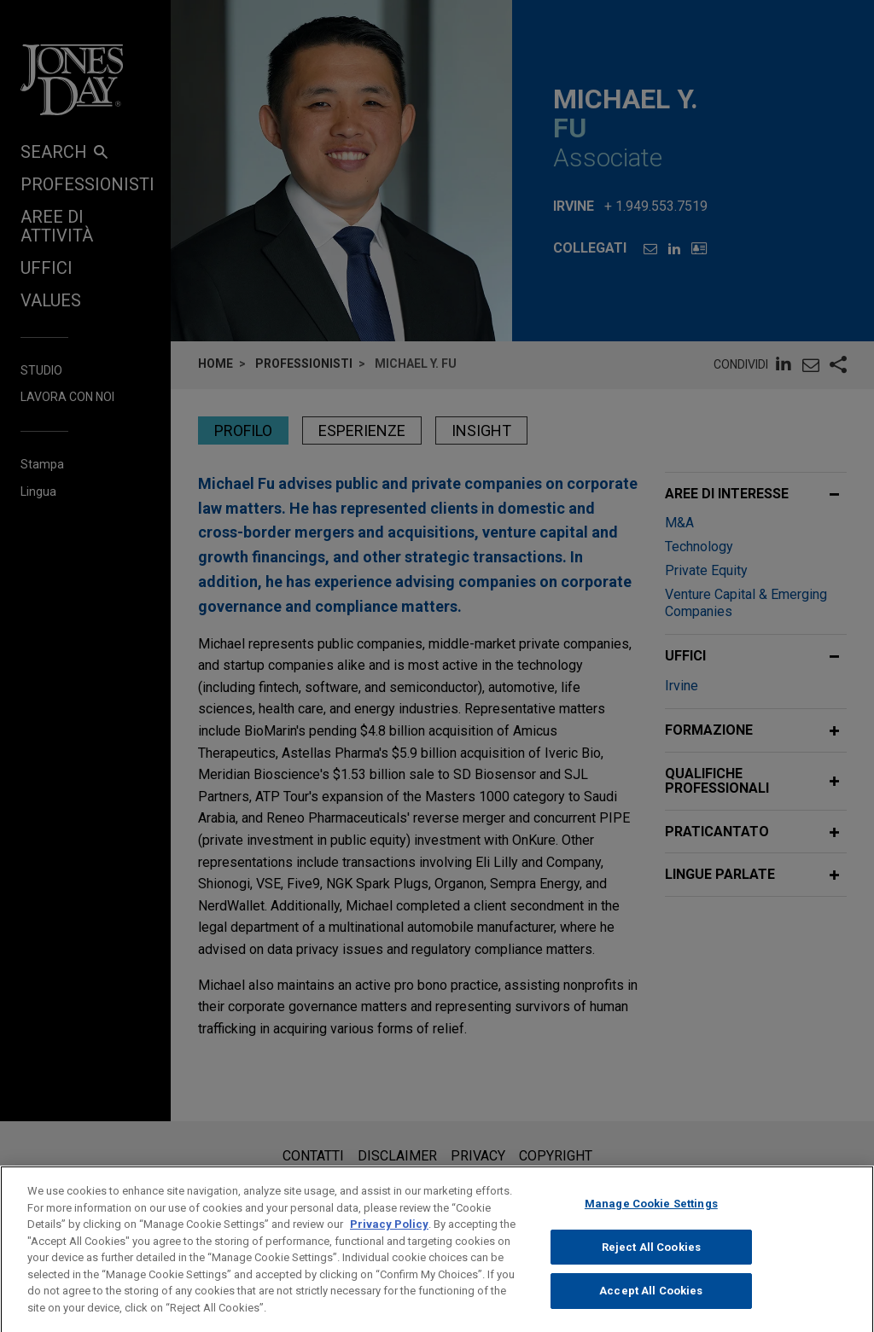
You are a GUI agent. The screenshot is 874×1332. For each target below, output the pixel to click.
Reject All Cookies (651, 1262)
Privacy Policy (389, 1240)
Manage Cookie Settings (651, 1219)
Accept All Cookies (650, 1306)
